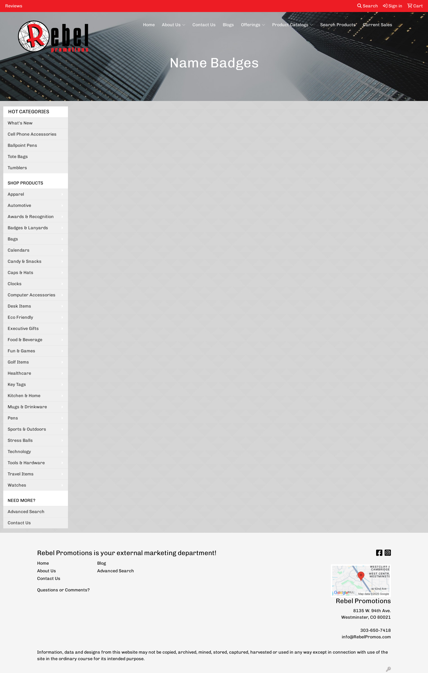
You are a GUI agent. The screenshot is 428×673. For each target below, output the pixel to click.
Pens (13, 418)
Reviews (13, 5)
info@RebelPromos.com (366, 636)
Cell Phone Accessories (32, 134)
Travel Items (21, 474)
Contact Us (204, 24)
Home (149, 24)
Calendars (18, 250)
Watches (17, 485)
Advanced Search (26, 511)
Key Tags (17, 384)
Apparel (16, 194)
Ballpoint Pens (22, 145)
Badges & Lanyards (28, 227)
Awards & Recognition (31, 216)
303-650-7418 (375, 630)
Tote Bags (18, 156)
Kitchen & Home (24, 395)
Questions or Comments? (63, 589)
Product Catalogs (292, 25)
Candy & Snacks (24, 261)
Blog (101, 563)
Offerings (253, 25)
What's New (20, 123)
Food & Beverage (25, 339)
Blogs (228, 24)
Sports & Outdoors (27, 429)
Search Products (338, 24)
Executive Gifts (23, 328)
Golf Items (18, 362)
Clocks (15, 283)
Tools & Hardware (26, 462)
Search (367, 5)
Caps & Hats (20, 272)
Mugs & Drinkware (27, 406)
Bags (13, 239)
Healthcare (19, 373)
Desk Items (19, 306)
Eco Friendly (20, 317)
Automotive (19, 205)
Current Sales (377, 24)
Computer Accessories (31, 294)
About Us (173, 25)
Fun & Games (21, 350)
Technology (19, 451)
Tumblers (17, 167)
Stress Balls (20, 440)
